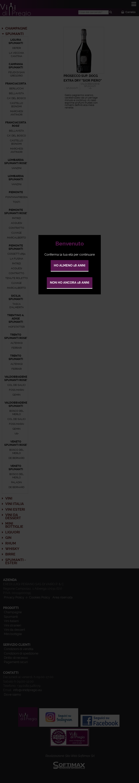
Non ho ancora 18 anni (69, 282)
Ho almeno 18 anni (69, 265)
